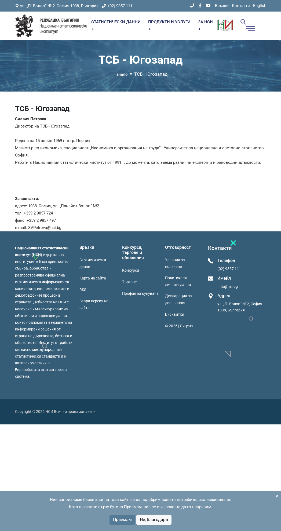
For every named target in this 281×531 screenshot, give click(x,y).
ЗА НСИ (205, 25)
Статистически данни (92, 263)
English (259, 5)
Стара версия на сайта (93, 304)
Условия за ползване (175, 263)
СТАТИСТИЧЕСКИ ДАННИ (116, 25)
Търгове (129, 282)
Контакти (241, 5)
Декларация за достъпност (178, 299)
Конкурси (130, 270)
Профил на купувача (140, 293)
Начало (121, 74)
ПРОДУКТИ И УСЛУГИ (169, 25)
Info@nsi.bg (227, 286)
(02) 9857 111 (117, 5)
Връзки (222, 5)
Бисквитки (174, 314)
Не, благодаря (154, 519)
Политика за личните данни (178, 281)
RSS (82, 290)
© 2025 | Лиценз (179, 326)
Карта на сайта (92, 278)
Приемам (122, 519)
